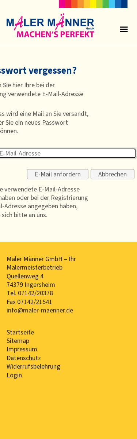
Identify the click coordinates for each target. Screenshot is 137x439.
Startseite (20, 332)
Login (14, 375)
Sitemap (18, 340)
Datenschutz (24, 358)
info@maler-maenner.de (40, 310)
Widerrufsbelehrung (33, 366)
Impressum (22, 349)
